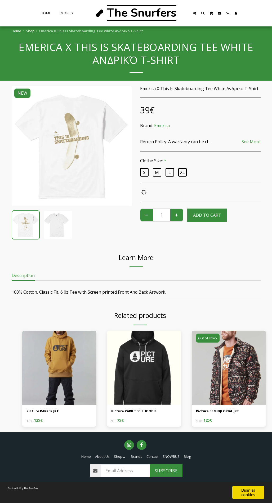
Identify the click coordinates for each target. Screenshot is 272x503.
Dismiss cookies (248, 492)
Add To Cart (207, 215)
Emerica (162, 125)
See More (251, 142)
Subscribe (166, 472)
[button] (194, 13)
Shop (30, 31)
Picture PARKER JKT (46, 412)
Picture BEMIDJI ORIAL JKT (223, 412)
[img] (59, 368)
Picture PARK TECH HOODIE (139, 412)
